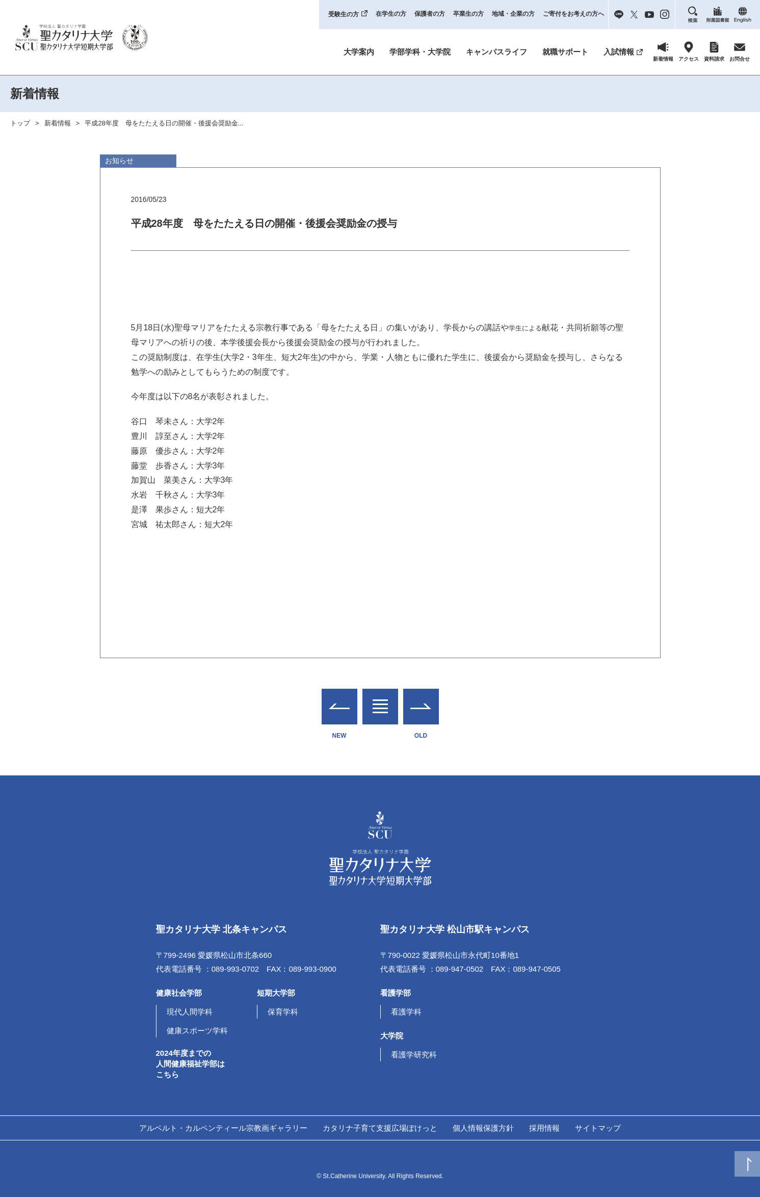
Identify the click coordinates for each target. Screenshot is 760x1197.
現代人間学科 (190, 1011)
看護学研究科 (414, 1054)
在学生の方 (391, 13)
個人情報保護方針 (483, 1128)
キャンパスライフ (496, 51)
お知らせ (119, 161)
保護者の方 (429, 13)
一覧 (380, 700)
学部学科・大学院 (420, 51)
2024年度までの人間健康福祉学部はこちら (190, 1064)
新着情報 (57, 123)
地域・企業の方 (513, 13)
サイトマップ (598, 1128)
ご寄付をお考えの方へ (573, 13)
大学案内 (359, 51)
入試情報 (619, 51)
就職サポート (565, 51)
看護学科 (406, 1011)
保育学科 (283, 1011)
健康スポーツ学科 (197, 1030)
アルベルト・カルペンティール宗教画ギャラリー (223, 1128)
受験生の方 (343, 14)
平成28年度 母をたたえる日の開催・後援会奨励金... (164, 123)
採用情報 (544, 1128)
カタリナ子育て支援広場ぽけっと (380, 1128)
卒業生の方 (468, 13)
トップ (20, 123)
